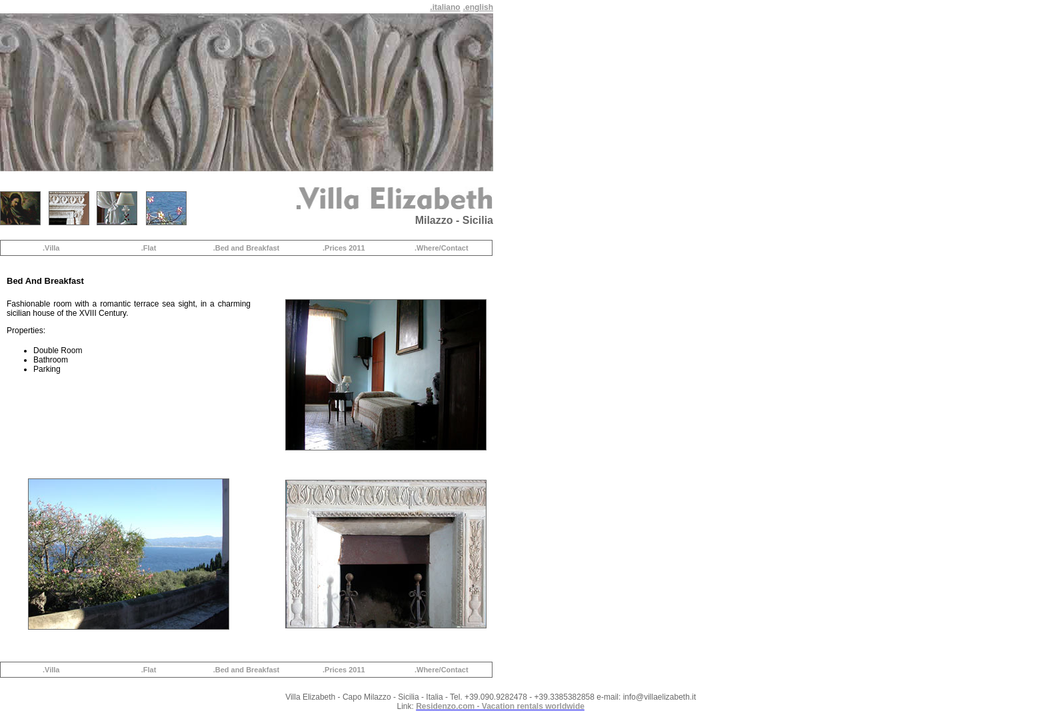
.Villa (51, 248)
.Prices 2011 (344, 248)
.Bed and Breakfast (246, 248)
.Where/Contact (442, 248)
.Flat (149, 248)
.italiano (445, 7)
